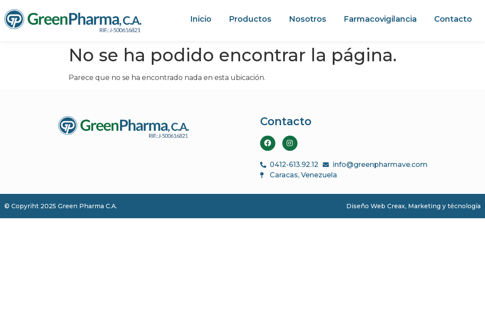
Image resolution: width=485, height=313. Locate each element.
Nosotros (307, 19)
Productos (250, 19)
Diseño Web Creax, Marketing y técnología (413, 206)
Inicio (200, 19)
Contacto (453, 19)
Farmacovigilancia (380, 19)
